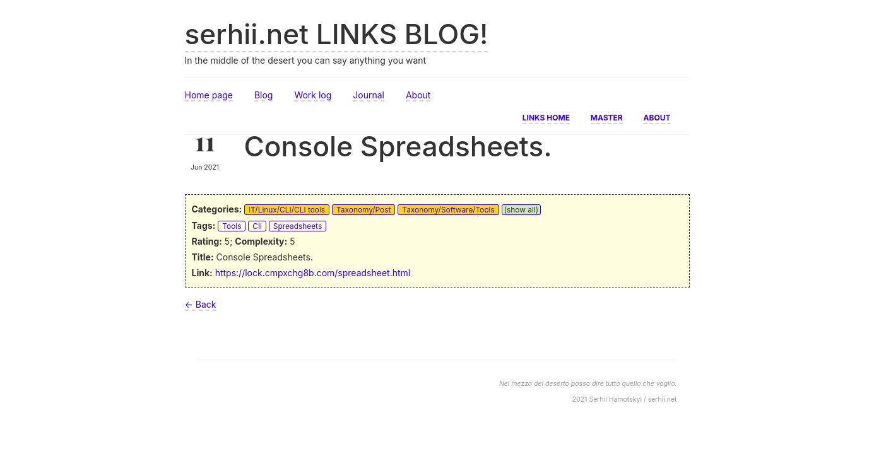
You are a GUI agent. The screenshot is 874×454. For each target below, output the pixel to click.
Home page (209, 95)
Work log (312, 95)
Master (607, 116)
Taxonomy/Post (363, 209)
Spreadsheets (297, 226)
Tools (231, 226)
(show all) (521, 209)
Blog (263, 95)
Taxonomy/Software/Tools (448, 209)
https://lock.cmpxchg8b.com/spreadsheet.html (313, 272)
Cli (256, 226)
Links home (546, 116)
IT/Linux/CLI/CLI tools (287, 209)
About (418, 95)
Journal (368, 95)
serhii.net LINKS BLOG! (336, 34)
